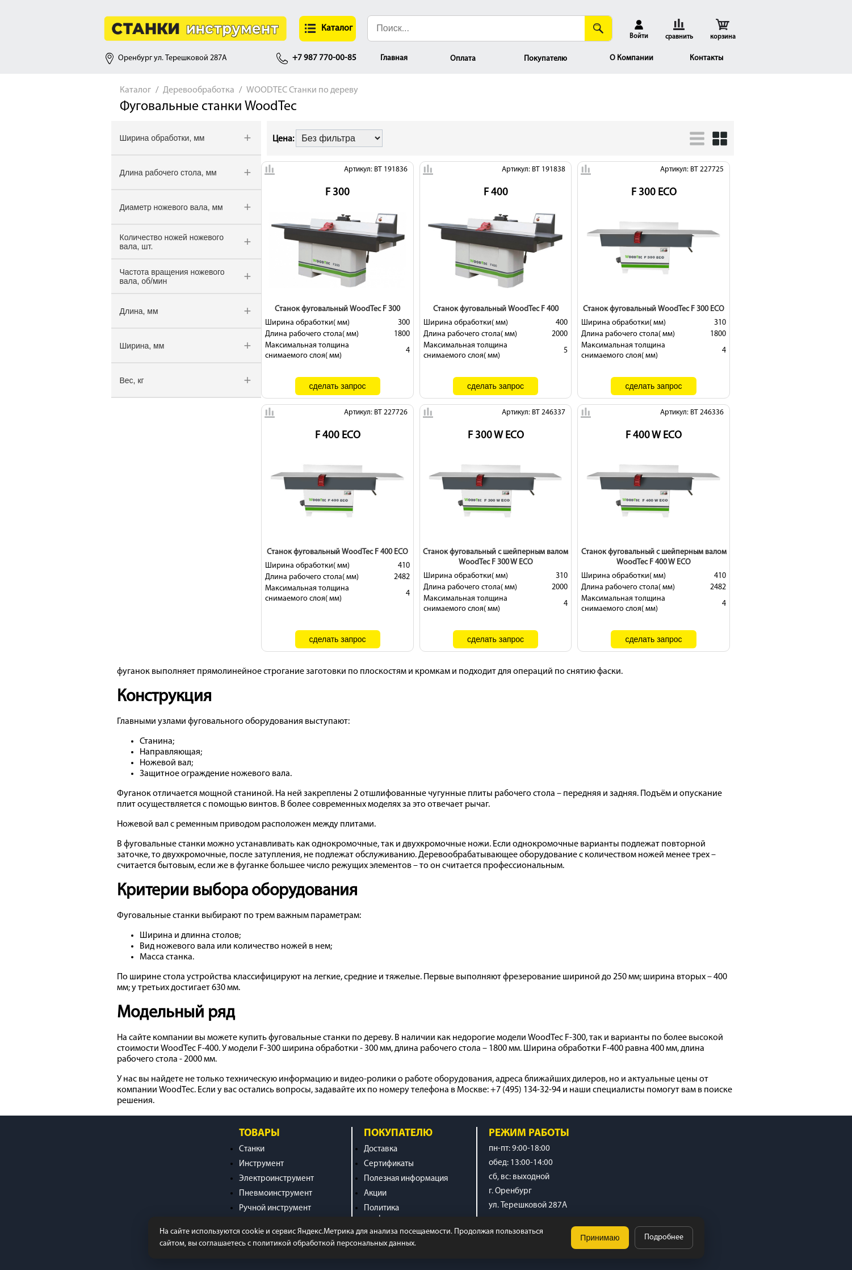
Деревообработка (198, 90)
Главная (394, 58)
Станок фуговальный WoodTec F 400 (496, 309)
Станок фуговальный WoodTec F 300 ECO (653, 309)
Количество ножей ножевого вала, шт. (172, 242)
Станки (252, 1149)
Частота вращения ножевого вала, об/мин (172, 276)
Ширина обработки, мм (162, 137)
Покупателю (545, 59)
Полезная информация (406, 1179)
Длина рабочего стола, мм (168, 172)
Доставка (380, 1149)
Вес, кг (132, 380)
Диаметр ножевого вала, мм (171, 207)
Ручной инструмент (275, 1208)
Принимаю (599, 1237)
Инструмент (261, 1164)
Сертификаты (389, 1164)
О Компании (631, 58)
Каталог (135, 90)
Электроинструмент (276, 1179)
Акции (375, 1193)
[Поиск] (598, 28)
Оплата (463, 59)
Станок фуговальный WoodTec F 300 (337, 309)
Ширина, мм (142, 345)
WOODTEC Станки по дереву (302, 90)
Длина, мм (139, 311)
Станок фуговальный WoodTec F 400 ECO (337, 552)
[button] (327, 28)
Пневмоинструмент (275, 1193)
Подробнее (663, 1237)
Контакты (706, 58)
